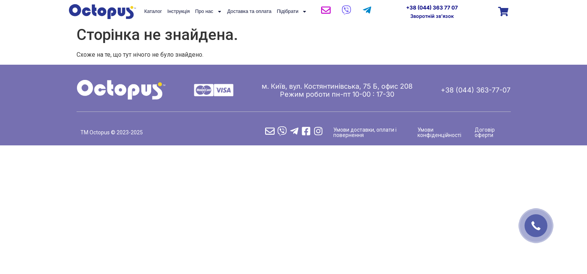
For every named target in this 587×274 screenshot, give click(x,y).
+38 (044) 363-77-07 (475, 90)
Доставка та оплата (249, 11)
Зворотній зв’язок (432, 16)
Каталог (153, 11)
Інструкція (178, 11)
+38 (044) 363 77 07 (432, 8)
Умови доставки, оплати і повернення (365, 132)
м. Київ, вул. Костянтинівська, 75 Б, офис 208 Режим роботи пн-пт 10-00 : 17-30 (337, 90)
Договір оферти (485, 132)
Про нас (208, 11)
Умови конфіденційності (439, 132)
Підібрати (292, 11)
